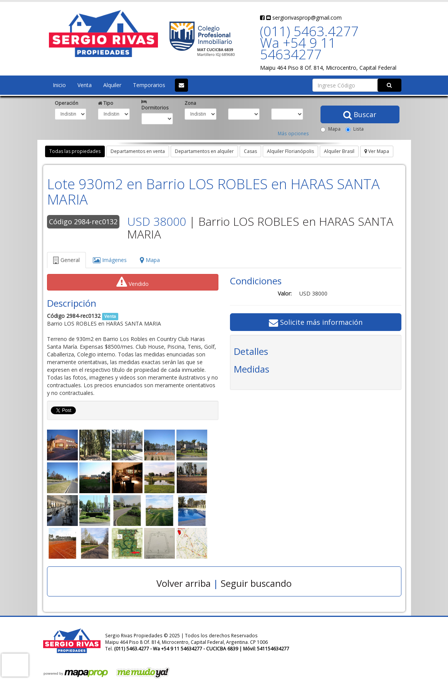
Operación (66, 103)
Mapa (330, 129)
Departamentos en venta (138, 151)
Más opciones (293, 133)
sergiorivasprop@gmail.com (304, 17)
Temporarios (149, 85)
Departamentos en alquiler (204, 151)
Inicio (59, 85)
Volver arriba (183, 583)
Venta (84, 85)
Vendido (132, 282)
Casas (250, 151)
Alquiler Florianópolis (290, 151)
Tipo (105, 103)
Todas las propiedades (75, 151)
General (66, 260)
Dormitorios (155, 105)
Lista (355, 129)
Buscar (359, 114)
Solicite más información (315, 322)
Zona (190, 103)
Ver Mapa (376, 151)
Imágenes (110, 260)
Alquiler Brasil (339, 151)
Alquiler (112, 85)
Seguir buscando (256, 583)
